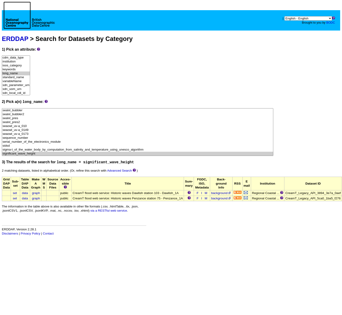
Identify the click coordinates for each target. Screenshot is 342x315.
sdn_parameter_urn (16, 85)
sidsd (137, 146)
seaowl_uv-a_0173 (137, 134)
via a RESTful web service (108, 210)
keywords (16, 69)
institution (16, 62)
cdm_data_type (16, 58)
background (221, 193)
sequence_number (137, 138)
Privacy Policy (30, 233)
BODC (330, 22)
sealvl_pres (137, 118)
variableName (16, 81)
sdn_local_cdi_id (16, 93)
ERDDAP (15, 38)
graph (36, 193)
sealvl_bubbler (137, 110)
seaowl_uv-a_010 (137, 126)
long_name (16, 73)
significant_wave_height (137, 154)
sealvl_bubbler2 (137, 114)
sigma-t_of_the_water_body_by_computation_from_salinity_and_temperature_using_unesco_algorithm (137, 150)
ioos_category (16, 66)
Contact (48, 233)
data (25, 193)
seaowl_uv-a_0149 (137, 130)
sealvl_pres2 (137, 122)
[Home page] (29, 20)
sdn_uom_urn (16, 89)
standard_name (16, 77)
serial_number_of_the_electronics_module (137, 142)
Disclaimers (10, 233)
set (15, 193)
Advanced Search (119, 170)
